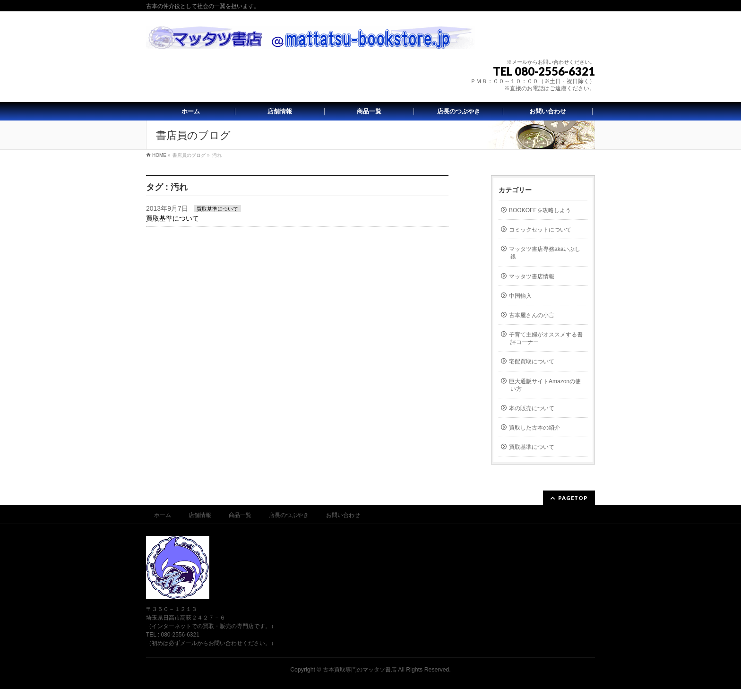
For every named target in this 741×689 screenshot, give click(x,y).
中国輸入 (520, 296)
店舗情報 (200, 515)
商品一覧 (240, 515)
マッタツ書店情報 (531, 276)
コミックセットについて (540, 229)
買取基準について (217, 209)
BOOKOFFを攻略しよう (540, 210)
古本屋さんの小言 (531, 315)
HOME (159, 155)
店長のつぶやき (289, 515)
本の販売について (531, 408)
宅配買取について (531, 361)
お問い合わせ (343, 515)
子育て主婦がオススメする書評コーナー (546, 338)
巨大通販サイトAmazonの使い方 (545, 385)
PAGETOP (573, 498)
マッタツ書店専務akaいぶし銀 (544, 253)
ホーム (162, 515)
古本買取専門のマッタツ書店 (359, 669)
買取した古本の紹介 (534, 427)
